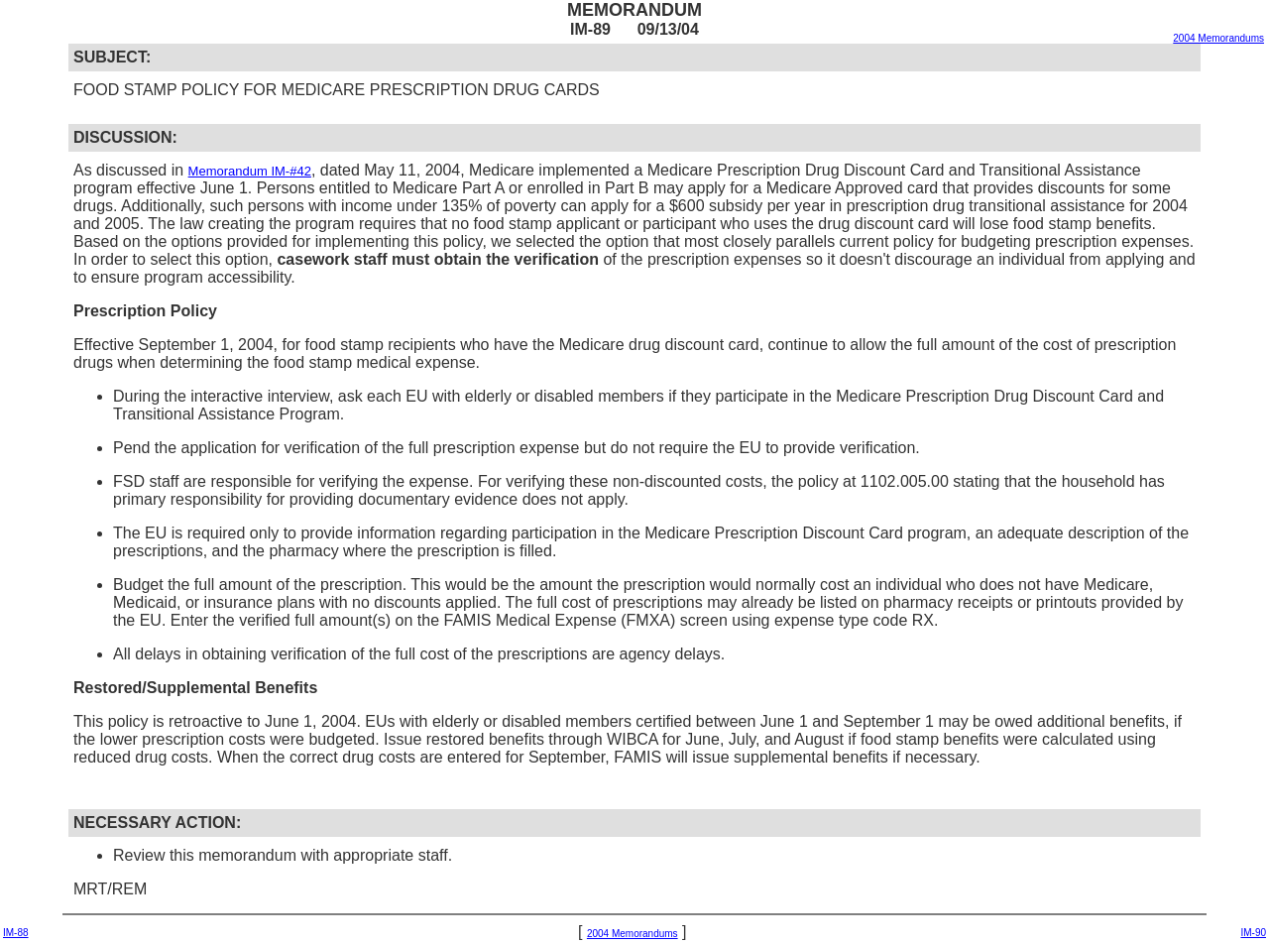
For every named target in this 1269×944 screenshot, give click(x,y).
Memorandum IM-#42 (249, 171)
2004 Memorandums (1218, 38)
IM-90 (1253, 932)
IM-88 (16, 932)
